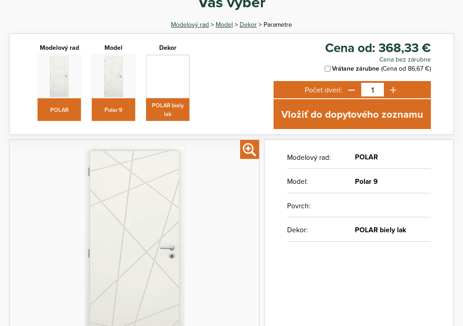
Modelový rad (190, 24)
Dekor (248, 24)
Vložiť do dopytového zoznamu (352, 114)
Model (224, 24)
